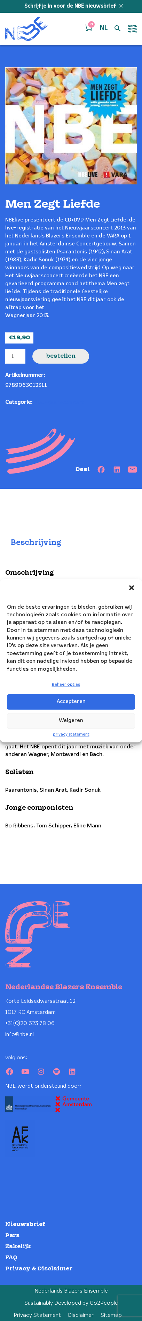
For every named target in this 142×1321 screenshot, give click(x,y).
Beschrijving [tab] (35, 542)
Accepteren (71, 701)
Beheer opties (66, 684)
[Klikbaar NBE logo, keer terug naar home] (26, 29)
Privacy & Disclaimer (38, 1268)
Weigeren (71, 721)
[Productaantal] (15, 356)
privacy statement (71, 734)
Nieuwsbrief (25, 1224)
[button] (131, 587)
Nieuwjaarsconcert (59, 402)
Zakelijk (18, 1246)
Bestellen (61, 356)
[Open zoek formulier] (117, 28)
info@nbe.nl (19, 1034)
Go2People (104, 1303)
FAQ (11, 1257)
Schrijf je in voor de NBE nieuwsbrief (70, 6)
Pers (12, 1235)
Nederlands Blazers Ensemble (71, 1291)
